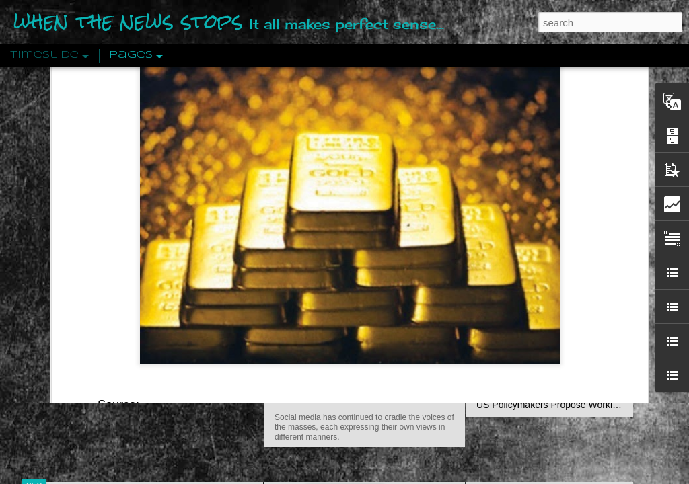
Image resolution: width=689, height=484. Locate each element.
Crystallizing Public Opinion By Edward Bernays (576, 310)
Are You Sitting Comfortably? (352, 344)
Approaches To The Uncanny (536, 287)
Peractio (82, 312)
